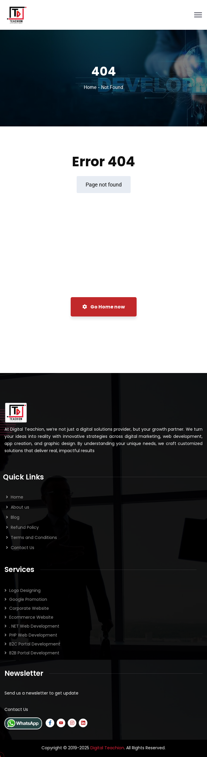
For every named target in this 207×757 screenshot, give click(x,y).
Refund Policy (25, 527)
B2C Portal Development (34, 644)
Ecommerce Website (31, 617)
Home (90, 87)
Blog (15, 517)
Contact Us (22, 548)
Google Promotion (28, 599)
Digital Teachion (107, 748)
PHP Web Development (33, 635)
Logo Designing (25, 590)
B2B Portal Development (34, 653)
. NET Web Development (34, 626)
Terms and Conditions (34, 537)
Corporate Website (29, 608)
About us (20, 507)
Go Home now (103, 306)
